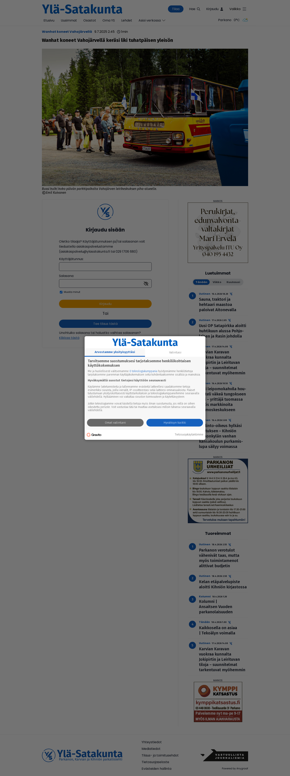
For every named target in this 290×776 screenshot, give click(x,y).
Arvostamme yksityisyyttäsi (115, 352)
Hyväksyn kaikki (175, 423)
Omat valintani (115, 423)
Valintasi (175, 352)
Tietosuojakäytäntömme (189, 434)
